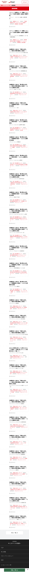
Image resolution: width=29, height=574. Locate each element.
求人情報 (3, 552)
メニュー (25, 2)
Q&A (2, 560)
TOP (2, 548)
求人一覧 (13, 533)
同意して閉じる (14, 570)
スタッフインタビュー (7, 556)
